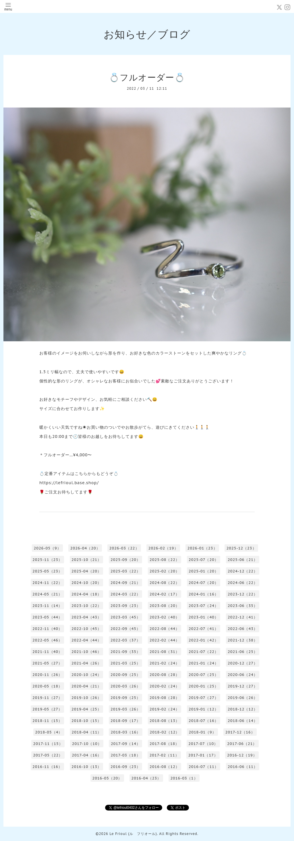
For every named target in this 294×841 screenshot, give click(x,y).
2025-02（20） (164, 571)
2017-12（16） (240, 732)
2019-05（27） (47, 709)
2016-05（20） (107, 778)
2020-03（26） (125, 686)
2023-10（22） (86, 605)
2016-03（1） (184, 778)
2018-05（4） (48, 732)
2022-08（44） (164, 628)
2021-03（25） (125, 663)
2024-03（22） (125, 594)
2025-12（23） (241, 548)
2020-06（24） (243, 674)
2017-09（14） (125, 743)
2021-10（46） (86, 651)
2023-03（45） (125, 617)
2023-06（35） (243, 605)
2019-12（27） (243, 686)
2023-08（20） (164, 605)
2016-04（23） (146, 778)
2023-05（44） (47, 617)
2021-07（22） (203, 651)
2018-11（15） (47, 720)
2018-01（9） (202, 732)
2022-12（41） (243, 617)
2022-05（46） (47, 640)
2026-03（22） (124, 548)
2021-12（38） (243, 640)
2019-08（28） (164, 697)
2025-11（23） (47, 559)
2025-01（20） (203, 571)
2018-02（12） (164, 732)
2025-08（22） (164, 559)
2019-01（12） (203, 709)
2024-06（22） (243, 582)
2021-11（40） (47, 651)
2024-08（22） (164, 582)
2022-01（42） (203, 640)
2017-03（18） (125, 755)
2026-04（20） (85, 548)
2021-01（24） (203, 663)
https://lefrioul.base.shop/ (69, 482)
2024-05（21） (47, 594)
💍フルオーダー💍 (147, 77)
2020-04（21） (86, 686)
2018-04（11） (86, 732)
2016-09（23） (125, 766)
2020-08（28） (164, 674)
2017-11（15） (48, 743)
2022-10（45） (86, 628)
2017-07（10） (203, 743)
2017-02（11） (164, 755)
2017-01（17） (203, 755)
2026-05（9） (47, 548)
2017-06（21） (242, 743)
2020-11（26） (47, 674)
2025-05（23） (47, 571)
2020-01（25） (203, 686)
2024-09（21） (125, 582)
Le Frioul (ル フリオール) (133, 834)
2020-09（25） (125, 674)
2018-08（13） (164, 720)
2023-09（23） (125, 605)
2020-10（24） (86, 674)
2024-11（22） (47, 582)
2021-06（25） (243, 651)
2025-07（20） (203, 559)
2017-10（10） (87, 743)
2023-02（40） (164, 617)
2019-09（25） (125, 697)
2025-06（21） (243, 559)
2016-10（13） (86, 766)
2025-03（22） (125, 571)
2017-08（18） (164, 743)
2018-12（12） (243, 709)
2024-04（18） (86, 594)
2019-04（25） (86, 709)
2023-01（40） (203, 617)
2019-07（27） (203, 697)
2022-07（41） (203, 628)
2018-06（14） (243, 720)
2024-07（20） (203, 582)
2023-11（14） (47, 605)
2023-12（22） (243, 594)
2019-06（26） (243, 697)
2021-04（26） (86, 663)
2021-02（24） (164, 663)
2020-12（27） (243, 663)
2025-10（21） (86, 559)
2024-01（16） (203, 594)
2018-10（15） (86, 720)
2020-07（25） (203, 674)
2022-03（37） (125, 640)
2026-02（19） (163, 548)
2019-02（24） (164, 709)
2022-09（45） (125, 628)
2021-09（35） (125, 651)
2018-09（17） (125, 720)
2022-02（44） (164, 640)
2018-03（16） (125, 732)
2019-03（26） (125, 709)
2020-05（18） (47, 686)
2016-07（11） (203, 766)
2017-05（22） (48, 755)
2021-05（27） (47, 663)
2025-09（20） (125, 559)
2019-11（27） (47, 697)
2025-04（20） (86, 571)
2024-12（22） (243, 571)
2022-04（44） (86, 640)
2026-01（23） (202, 548)
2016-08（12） (164, 766)
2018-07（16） (203, 720)
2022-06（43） (243, 628)
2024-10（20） (86, 582)
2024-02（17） (164, 594)
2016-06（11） (243, 766)
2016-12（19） (242, 755)
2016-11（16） (47, 766)
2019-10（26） (86, 697)
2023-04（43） (86, 617)
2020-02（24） (164, 686)
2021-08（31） (164, 651)
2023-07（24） (203, 605)
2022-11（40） (47, 628)
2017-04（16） (86, 755)
